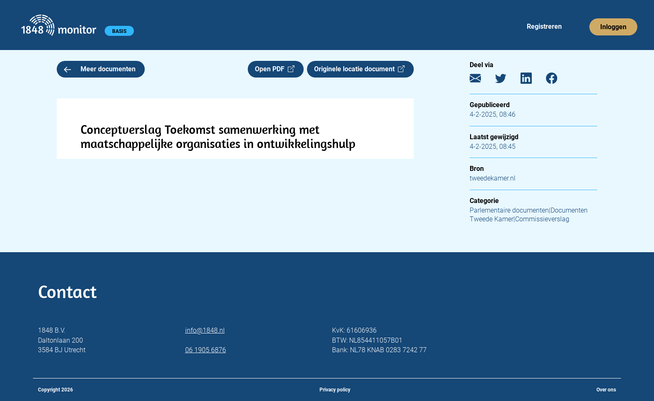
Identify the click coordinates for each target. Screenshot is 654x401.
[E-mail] (481, 80)
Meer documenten (100, 69)
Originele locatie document (359, 69)
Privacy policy (334, 390)
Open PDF (274, 69)
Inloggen (613, 27)
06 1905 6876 (205, 350)
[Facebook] (558, 80)
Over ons (606, 390)
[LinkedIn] (532, 80)
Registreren (544, 26)
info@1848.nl (205, 330)
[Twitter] (507, 80)
